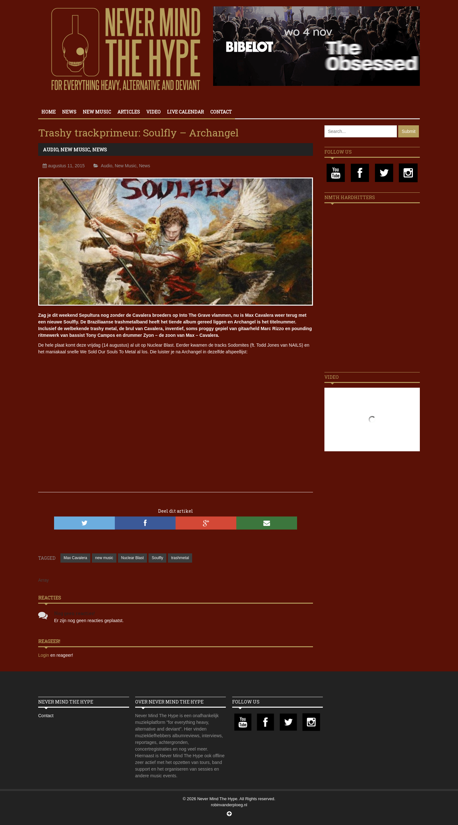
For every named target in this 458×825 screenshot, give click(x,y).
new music (104, 558)
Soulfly (157, 558)
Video (153, 112)
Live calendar (185, 112)
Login (44, 655)
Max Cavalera (75, 558)
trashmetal (180, 558)
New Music (97, 112)
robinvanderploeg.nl (229, 804)
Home (48, 112)
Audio (50, 149)
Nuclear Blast (132, 558)
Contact (221, 112)
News (69, 112)
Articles (128, 112)
